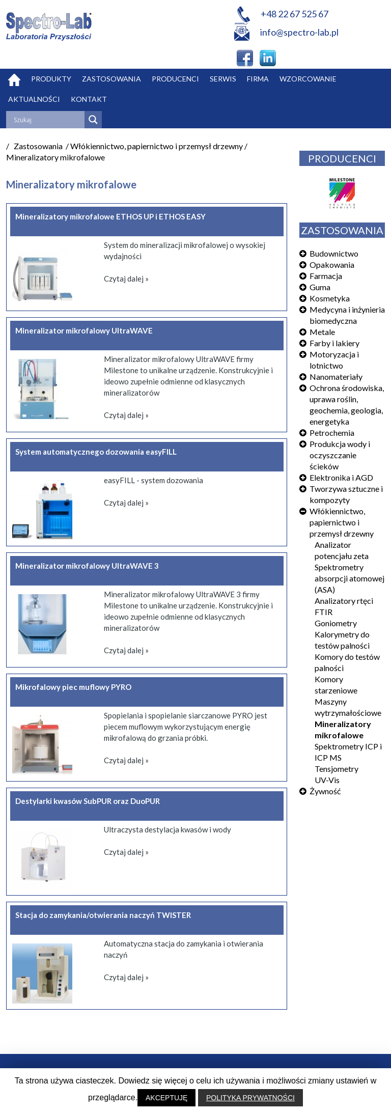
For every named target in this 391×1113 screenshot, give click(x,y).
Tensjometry (336, 768)
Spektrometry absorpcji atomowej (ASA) (349, 578)
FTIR (323, 612)
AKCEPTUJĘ (166, 1098)
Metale (322, 332)
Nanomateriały (336, 376)
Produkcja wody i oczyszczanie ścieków (340, 455)
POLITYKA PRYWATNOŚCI (250, 1098)
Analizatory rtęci (344, 600)
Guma (320, 287)
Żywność (325, 791)
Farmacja (326, 276)
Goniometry (336, 623)
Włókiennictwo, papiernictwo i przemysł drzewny (342, 522)
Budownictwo (334, 253)
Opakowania (332, 264)
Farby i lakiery (334, 343)
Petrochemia (332, 432)
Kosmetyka (330, 298)
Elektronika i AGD (341, 477)
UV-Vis (327, 780)
